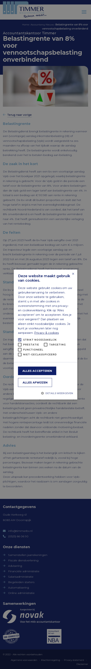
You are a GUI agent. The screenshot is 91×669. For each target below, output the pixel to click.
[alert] (45, 334)
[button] (45, 393)
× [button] (72, 273)
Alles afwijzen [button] (35, 382)
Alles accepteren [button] (37, 371)
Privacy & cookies (46, 333)
